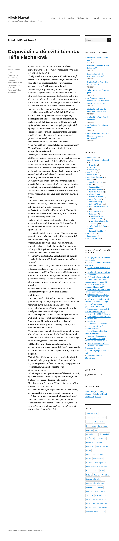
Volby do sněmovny (100, 503)
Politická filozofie (95, 204)
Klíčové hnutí (13, 78)
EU (96, 430)
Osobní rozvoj (92, 175)
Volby (10, 72)
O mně (62, 18)
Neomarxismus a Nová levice (98, 343)
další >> (98, 397)
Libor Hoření (102, 394)
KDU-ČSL (89, 442)
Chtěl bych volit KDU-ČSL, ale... (99, 314)
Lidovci (89, 463)
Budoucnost (91, 158)
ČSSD (103, 512)
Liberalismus (98, 459)
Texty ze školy (96, 219)
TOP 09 (98, 495)
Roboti (100, 487)
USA (104, 495)
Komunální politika (96, 197)
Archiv (71, 18)
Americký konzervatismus (96, 418)
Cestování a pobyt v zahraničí (98, 160)
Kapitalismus (101, 438)
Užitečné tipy (83, 18)
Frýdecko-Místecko (96, 192)
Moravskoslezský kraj (97, 202)
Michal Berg (89, 392)
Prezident (11, 80)
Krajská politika (95, 199)
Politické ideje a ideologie (98, 207)
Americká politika (95, 182)
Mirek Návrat (19, 17)
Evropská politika (95, 189)
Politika (10, 70)
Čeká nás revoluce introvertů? (98, 294)
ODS (102, 471)
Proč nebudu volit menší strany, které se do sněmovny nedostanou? (99, 136)
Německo (92, 165)
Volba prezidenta (99, 499)
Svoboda (89, 495)
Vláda (88, 499)
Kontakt (96, 18)
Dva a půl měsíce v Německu (98, 297)
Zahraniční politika (96, 231)
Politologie (93, 214)
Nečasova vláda (92, 471)
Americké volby (92, 414)
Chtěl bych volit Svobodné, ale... (99, 277)
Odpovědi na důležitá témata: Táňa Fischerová (43, 54)
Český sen (91, 321)
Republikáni (90, 487)
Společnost (91, 236)
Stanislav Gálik (90, 394)
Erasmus (89, 430)
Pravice (97, 475)
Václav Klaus (91, 507)
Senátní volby (100, 491)
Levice (88, 459)
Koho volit (99, 442)
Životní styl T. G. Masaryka (97, 324)
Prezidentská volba (15, 83)
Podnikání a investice (95, 177)
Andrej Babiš (100, 422)
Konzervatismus (102, 446)
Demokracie (102, 426)
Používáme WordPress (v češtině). (32, 531)
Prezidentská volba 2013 (95, 483)
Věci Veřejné (102, 507)
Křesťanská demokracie (95, 454)
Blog (53, 18)
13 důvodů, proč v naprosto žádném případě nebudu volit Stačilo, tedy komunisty (98, 100)
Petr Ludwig (99, 392)
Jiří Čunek (90, 438)
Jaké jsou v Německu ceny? (97, 336)
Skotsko (92, 167)
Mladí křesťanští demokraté (96, 467)
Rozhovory (18, 70)
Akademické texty (97, 216)
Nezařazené (91, 172)
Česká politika (94, 187)
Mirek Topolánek (100, 463)
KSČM (88, 450)
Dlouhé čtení (92, 170)
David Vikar (89, 397)
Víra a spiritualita (93, 238)
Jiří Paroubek (104, 434)
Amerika (89, 422)
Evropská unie (91, 434)
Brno (91, 185)
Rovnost (89, 491)
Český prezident (14, 75)
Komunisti (90, 446)
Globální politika (95, 194)
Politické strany (95, 212)
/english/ (107, 18)
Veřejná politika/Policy (97, 226)
